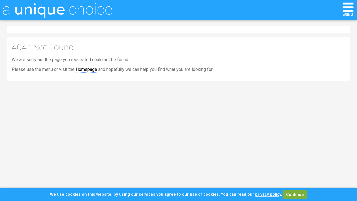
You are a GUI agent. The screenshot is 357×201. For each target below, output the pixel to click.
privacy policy (268, 194)
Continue (295, 194)
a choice (57, 9)
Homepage (86, 69)
